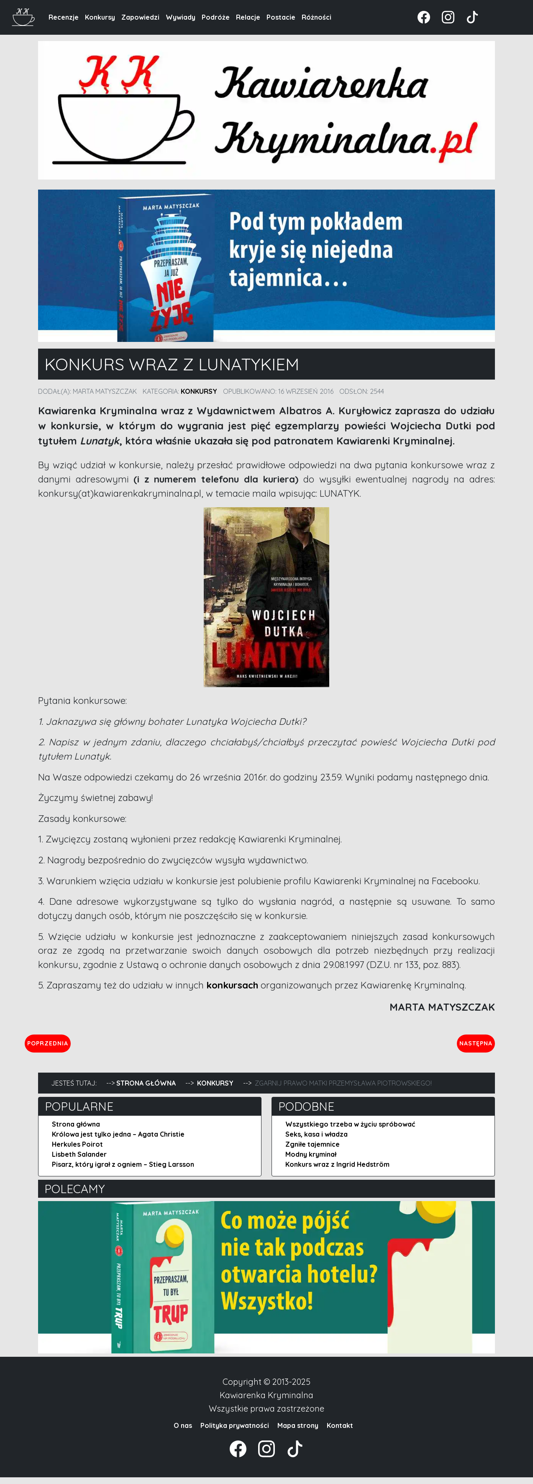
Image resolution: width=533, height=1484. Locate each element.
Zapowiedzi (140, 17)
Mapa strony (297, 1432)
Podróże (216, 17)
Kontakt (340, 1432)
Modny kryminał (310, 1161)
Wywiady (180, 17)
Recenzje (64, 17)
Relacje (248, 17)
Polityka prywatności (234, 1432)
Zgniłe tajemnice (312, 1151)
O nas (183, 1432)
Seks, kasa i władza (316, 1141)
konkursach (232, 985)
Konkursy (100, 17)
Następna (469, 1046)
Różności (316, 17)
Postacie (280, 17)
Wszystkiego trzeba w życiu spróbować (350, 1131)
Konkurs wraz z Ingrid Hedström (337, 1171)
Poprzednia (86, 1046)
